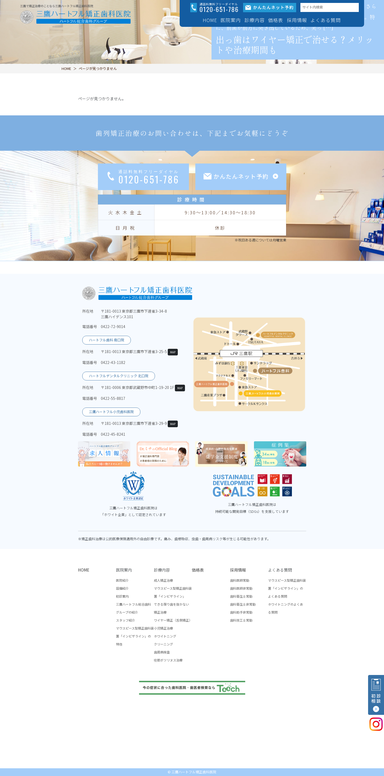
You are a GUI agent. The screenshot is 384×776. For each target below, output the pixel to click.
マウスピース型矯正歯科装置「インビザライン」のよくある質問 (287, 588)
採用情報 (238, 570)
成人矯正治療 (163, 580)
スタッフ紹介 (125, 620)
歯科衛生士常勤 (241, 596)
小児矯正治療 (163, 628)
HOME (210, 19)
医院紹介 (122, 580)
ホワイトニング (165, 636)
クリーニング (163, 644)
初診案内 (122, 596)
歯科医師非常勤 (241, 588)
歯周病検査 (162, 652)
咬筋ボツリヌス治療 (168, 660)
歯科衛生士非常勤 (243, 604)
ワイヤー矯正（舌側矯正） (173, 620)
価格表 (275, 19)
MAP (172, 352)
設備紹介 (122, 588)
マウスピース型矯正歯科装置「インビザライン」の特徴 (135, 636)
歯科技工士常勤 (241, 620)
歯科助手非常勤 (241, 612)
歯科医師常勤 (239, 580)
